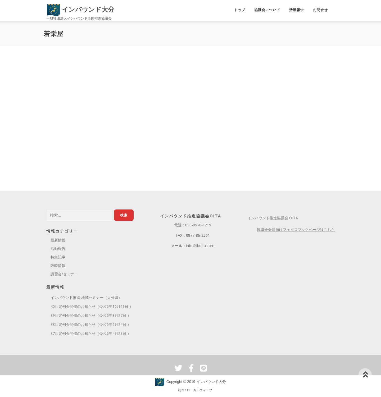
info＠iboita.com (200, 246)
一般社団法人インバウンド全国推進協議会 (79, 18)
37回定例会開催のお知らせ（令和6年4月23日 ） (91, 334)
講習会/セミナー (64, 275)
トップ (239, 10)
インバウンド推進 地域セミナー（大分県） (86, 299)
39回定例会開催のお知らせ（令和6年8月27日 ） (91, 316)
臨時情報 (58, 266)
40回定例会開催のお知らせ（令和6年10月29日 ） (92, 308)
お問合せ (320, 10)
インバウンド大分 (80, 9)
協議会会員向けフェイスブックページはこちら (296, 231)
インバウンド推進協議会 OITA (272, 219)
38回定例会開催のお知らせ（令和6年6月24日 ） (91, 325)
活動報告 (296, 10)
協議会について (267, 10)
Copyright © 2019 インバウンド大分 (190, 383)
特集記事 (58, 258)
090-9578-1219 (198, 226)
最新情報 (58, 241)
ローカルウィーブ (199, 391)
